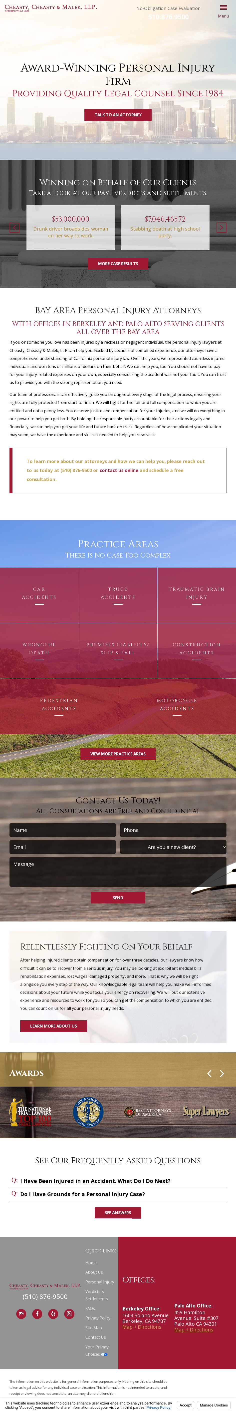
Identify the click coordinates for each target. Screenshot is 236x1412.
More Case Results (118, 263)
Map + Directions (141, 1326)
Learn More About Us (53, 1026)
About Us (94, 1272)
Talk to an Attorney (118, 115)
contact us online (119, 470)
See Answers (118, 1212)
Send (118, 897)
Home (91, 1262)
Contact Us (95, 1337)
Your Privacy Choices (97, 1350)
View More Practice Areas (118, 754)
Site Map (93, 1327)
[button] (223, 12)
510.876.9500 (168, 17)
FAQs (90, 1308)
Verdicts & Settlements (96, 1295)
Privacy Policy (97, 1318)
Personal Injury (99, 1282)
